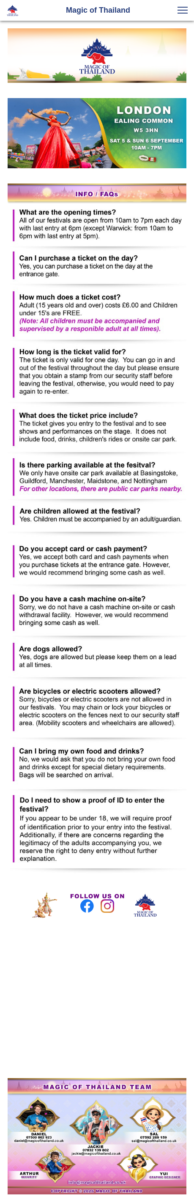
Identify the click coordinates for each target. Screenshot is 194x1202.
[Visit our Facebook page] (87, 906)
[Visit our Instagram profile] (107, 906)
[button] (182, 10)
